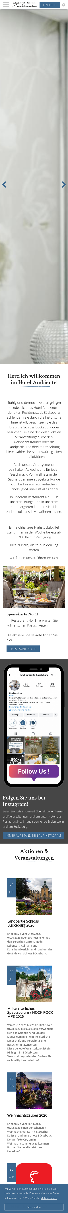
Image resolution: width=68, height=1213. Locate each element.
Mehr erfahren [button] (49, 1198)
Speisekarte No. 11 (23, 649)
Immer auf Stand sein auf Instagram (33, 836)
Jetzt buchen (50, 5)
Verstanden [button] (34, 1207)
